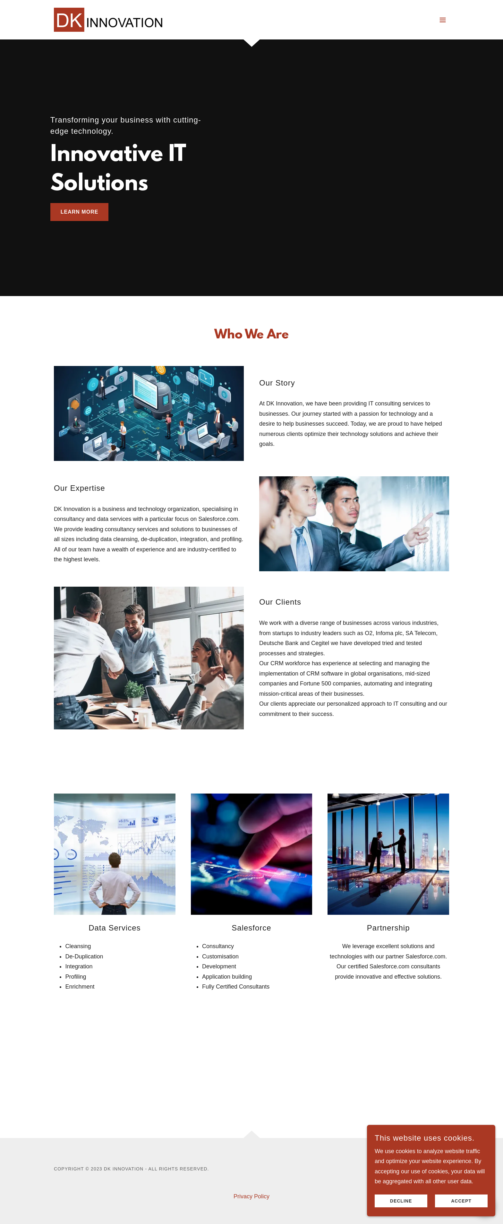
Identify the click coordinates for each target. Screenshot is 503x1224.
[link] (108, 19)
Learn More (79, 212)
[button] (442, 19)
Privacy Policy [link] (251, 1196)
